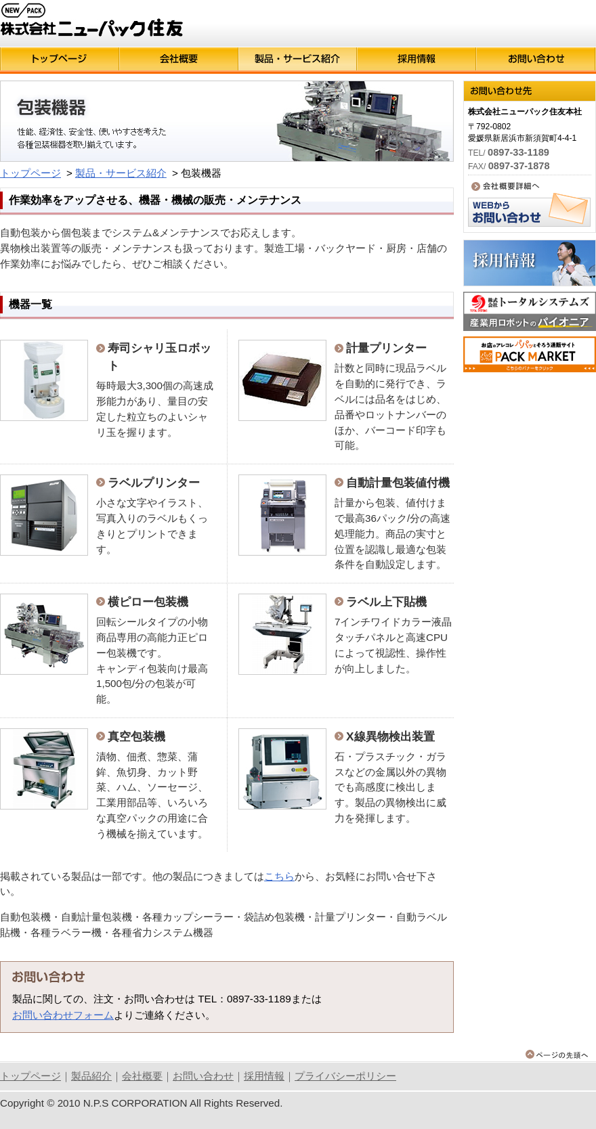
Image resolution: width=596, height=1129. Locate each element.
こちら (279, 876)
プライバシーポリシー (345, 1076)
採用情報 (264, 1076)
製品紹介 (91, 1076)
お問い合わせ (203, 1076)
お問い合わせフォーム (63, 1015)
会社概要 (142, 1076)
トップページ (30, 173)
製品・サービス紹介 (121, 173)
